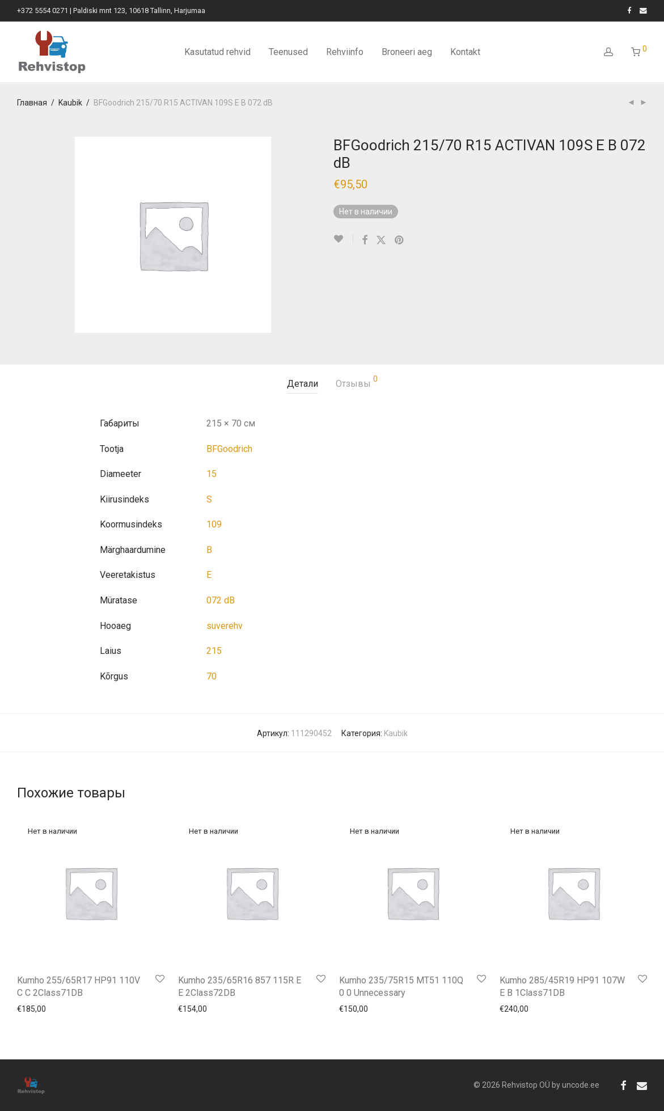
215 (214, 650)
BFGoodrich (229, 448)
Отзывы (357, 382)
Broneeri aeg (407, 52)
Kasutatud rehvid (217, 52)
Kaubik (70, 102)
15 (211, 473)
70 (211, 676)
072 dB (220, 600)
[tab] (302, 384)
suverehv (224, 625)
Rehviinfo (344, 52)
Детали (302, 383)
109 (214, 524)
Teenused (288, 52)
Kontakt (465, 52)
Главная (32, 102)
